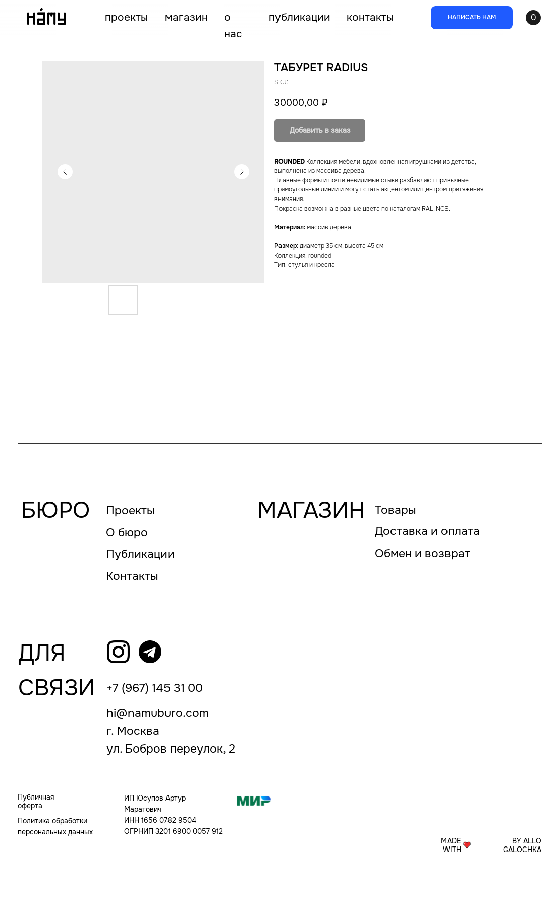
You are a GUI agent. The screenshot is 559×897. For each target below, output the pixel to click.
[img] (118, 651)
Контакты (132, 576)
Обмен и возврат (422, 553)
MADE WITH (451, 845)
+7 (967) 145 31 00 (154, 688)
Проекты (130, 510)
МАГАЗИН (186, 17)
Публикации (140, 553)
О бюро (127, 532)
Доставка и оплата (427, 531)
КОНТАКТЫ (370, 17)
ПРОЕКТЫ (126, 17)
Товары (395, 510)
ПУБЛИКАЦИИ (299, 17)
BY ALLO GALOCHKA (522, 845)
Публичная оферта (36, 801)
